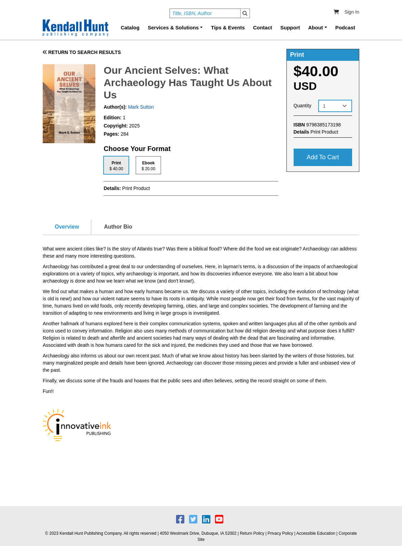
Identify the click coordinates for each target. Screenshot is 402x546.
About (315, 27)
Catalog (130, 27)
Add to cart (323, 157)
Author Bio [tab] (118, 227)
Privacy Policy (280, 533)
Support (290, 27)
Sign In (351, 12)
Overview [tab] (67, 227)
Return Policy (252, 533)
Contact (262, 27)
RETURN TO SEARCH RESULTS (82, 52)
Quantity (302, 105)
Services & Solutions (173, 27)
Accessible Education (315, 533)
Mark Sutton (140, 107)
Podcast (345, 27)
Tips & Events (228, 27)
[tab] (116, 165)
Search (245, 13)
